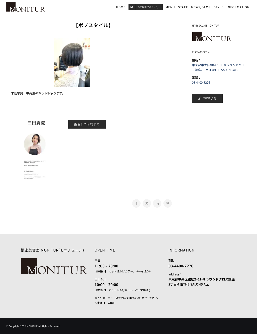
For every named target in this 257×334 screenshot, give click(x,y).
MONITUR (32, 326)
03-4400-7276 (201, 82)
